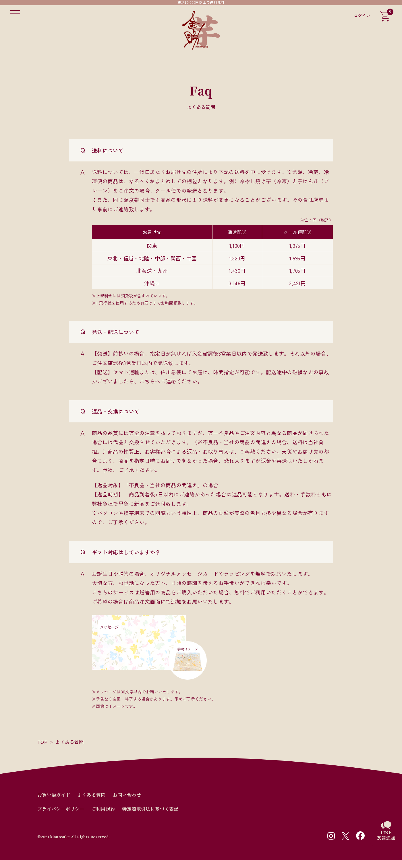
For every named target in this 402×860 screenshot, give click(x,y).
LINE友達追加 (386, 835)
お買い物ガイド (53, 795)
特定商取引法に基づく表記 (150, 809)
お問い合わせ (127, 795)
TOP (42, 741)
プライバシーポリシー (60, 809)
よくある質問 (92, 795)
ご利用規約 (103, 809)
